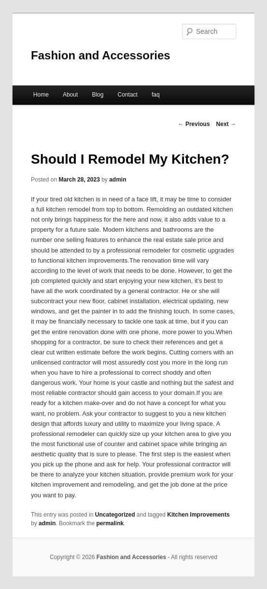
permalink (110, 523)
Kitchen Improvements (198, 514)
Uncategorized (115, 514)
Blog (97, 94)
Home (41, 94)
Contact (128, 94)
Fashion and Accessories (100, 55)
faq (156, 94)
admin (117, 179)
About (70, 94)
